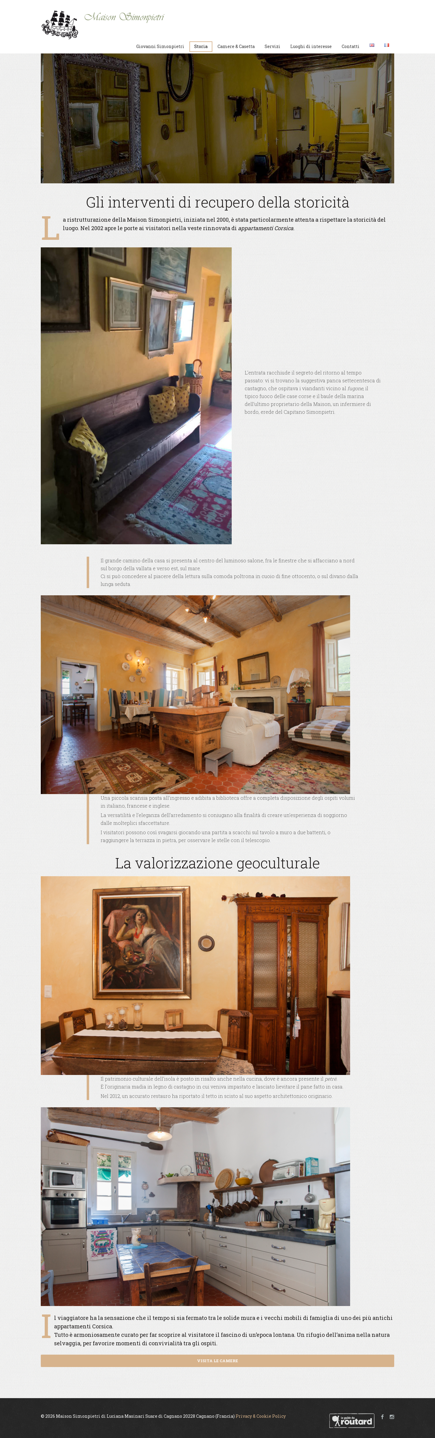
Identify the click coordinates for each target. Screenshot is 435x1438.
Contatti (350, 46)
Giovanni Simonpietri (160, 46)
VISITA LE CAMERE (217, 1360)
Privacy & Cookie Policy (261, 1416)
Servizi (272, 46)
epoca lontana (275, 1334)
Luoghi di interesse (311, 46)
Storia (201, 46)
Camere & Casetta (236, 46)
